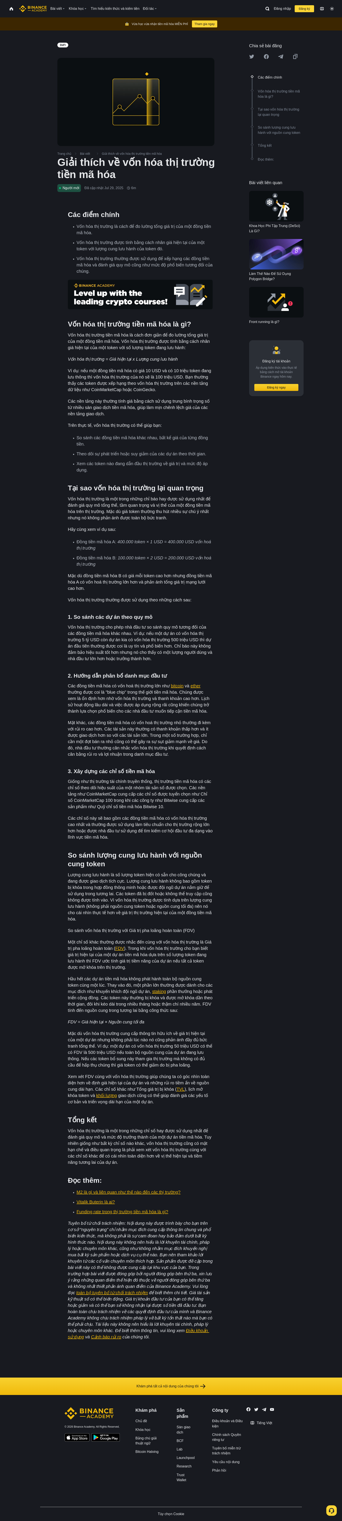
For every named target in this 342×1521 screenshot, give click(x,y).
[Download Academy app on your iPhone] (77, 1438)
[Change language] (322, 9)
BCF (180, 1441)
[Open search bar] (266, 9)
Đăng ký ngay (276, 387)
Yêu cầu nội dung (226, 1462)
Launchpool (186, 1458)
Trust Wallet (181, 1477)
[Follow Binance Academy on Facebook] (248, 1409)
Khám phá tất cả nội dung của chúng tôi (171, 1386)
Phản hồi (219, 1470)
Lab (180, 1449)
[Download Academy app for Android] (105, 1438)
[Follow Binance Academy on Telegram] (264, 1410)
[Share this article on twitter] (251, 56)
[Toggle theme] (332, 8)
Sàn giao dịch (183, 1429)
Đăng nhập (282, 8)
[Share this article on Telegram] (280, 56)
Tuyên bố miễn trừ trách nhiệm (226, 1450)
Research (184, 1466)
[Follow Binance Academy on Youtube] (272, 1409)
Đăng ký (304, 8)
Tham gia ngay (205, 24)
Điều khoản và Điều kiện (227, 1423)
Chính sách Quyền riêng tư (226, 1437)
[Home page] (33, 8)
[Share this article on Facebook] (266, 56)
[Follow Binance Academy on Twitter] (256, 1409)
